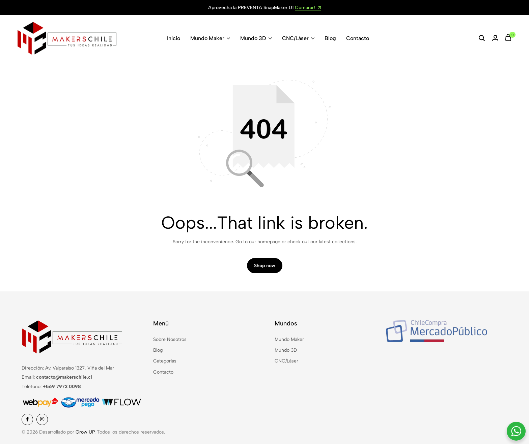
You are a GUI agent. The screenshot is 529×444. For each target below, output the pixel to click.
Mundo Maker (207, 38)
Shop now (264, 266)
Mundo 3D (253, 38)
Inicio (173, 38)
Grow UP (85, 432)
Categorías (164, 361)
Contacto (357, 38)
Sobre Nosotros (170, 339)
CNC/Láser (295, 38)
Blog (330, 38)
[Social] (27, 419)
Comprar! (308, 7)
